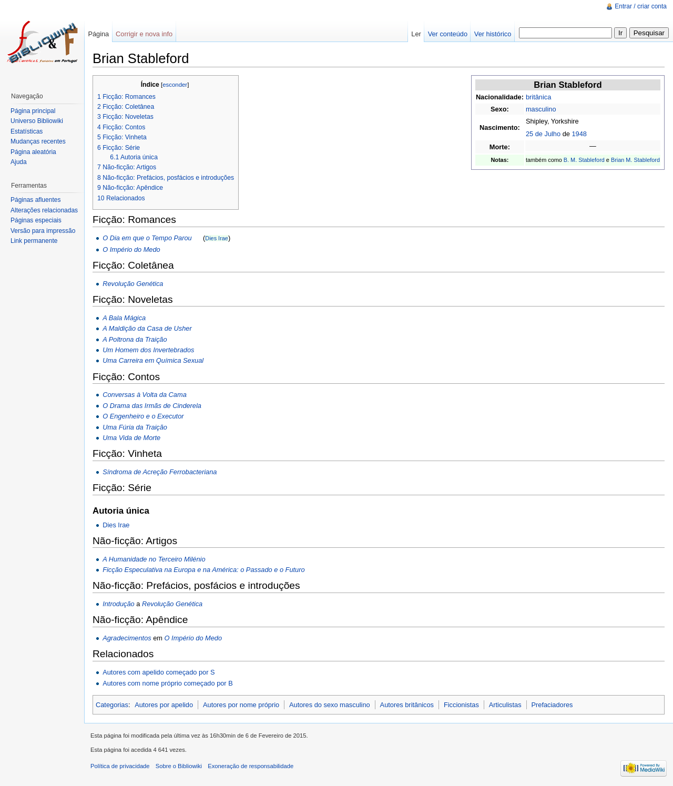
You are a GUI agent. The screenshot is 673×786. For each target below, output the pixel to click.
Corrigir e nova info (144, 34)
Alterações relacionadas (44, 210)
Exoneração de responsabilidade (250, 766)
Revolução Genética (133, 284)
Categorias (112, 705)
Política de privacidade (120, 766)
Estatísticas (27, 131)
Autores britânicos (407, 705)
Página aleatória (33, 152)
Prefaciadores (552, 705)
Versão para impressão (43, 230)
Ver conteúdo (447, 34)
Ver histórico (492, 34)
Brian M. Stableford (635, 160)
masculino (541, 109)
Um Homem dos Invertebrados (148, 350)
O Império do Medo (131, 249)
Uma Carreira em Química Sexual (153, 360)
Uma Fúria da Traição (135, 427)
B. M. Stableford (584, 160)
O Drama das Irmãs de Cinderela (152, 406)
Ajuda (19, 162)
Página (98, 34)
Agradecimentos (127, 638)
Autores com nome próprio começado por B (168, 683)
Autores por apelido (164, 705)
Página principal (33, 111)
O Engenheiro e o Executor (143, 416)
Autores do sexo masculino (329, 705)
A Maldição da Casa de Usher (147, 328)
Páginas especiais (36, 220)
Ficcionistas (461, 705)
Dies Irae (216, 238)
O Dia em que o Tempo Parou (147, 238)
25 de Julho (543, 134)
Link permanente (34, 240)
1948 (579, 134)
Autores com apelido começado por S (159, 672)
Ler (416, 34)
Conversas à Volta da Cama (145, 395)
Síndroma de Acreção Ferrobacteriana (160, 472)
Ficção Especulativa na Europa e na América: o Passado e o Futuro (203, 570)
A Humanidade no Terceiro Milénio (154, 559)
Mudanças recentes (38, 141)
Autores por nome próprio (241, 705)
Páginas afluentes (35, 199)
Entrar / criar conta (641, 6)
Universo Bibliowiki (37, 121)
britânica (538, 97)
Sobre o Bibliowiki (179, 766)
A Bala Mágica (124, 318)
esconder (174, 84)
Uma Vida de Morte (131, 438)
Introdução (118, 604)
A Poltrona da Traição (135, 339)
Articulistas (505, 705)
